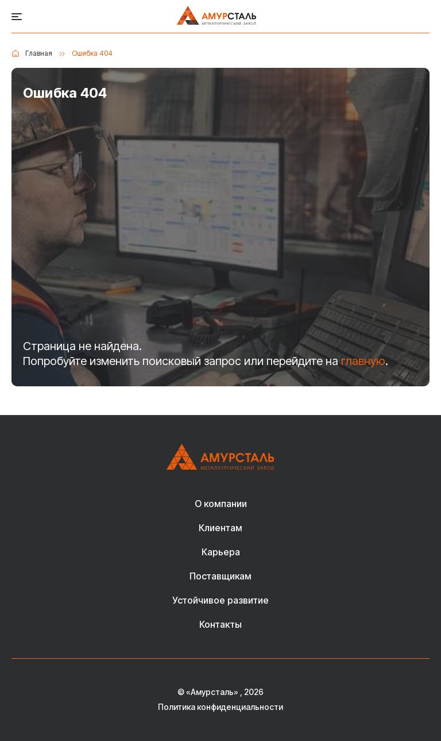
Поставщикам (220, 576)
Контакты (220, 624)
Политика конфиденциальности (220, 707)
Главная (38, 53)
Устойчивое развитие (220, 600)
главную (363, 361)
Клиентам (220, 528)
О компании (221, 503)
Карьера (221, 552)
